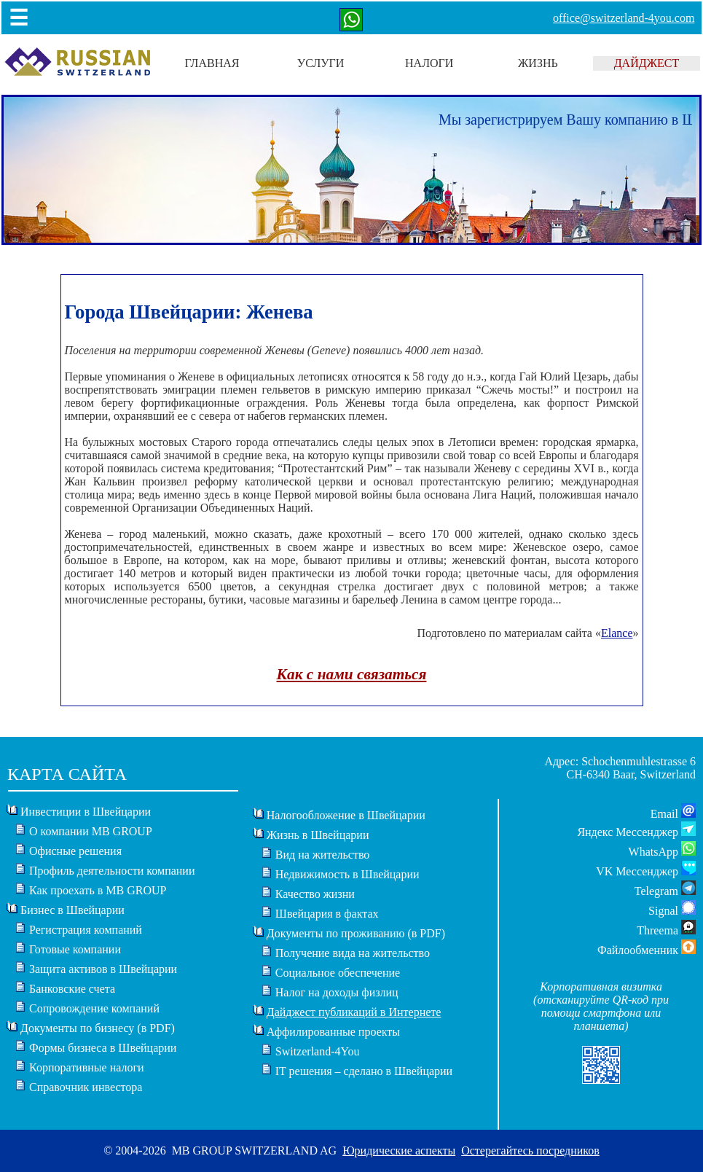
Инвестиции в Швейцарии (85, 811)
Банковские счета (72, 988)
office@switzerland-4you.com (623, 18)
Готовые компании (75, 949)
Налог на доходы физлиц (336, 992)
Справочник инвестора (85, 1087)
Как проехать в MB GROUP (97, 890)
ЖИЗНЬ (538, 63)
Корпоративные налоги (86, 1067)
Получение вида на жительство (352, 953)
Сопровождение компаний (94, 1008)
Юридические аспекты (398, 1150)
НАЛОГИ (429, 63)
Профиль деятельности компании (112, 870)
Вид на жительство (322, 854)
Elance (617, 633)
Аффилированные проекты (333, 1032)
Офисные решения (75, 851)
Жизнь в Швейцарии (318, 835)
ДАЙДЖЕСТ (647, 63)
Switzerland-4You (317, 1051)
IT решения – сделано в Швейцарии (363, 1071)
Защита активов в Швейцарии (103, 969)
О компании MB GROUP (90, 831)
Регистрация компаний (85, 929)
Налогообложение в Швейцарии (346, 815)
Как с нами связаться (352, 674)
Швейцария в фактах (327, 913)
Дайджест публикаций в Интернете (354, 1012)
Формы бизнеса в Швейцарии (102, 1048)
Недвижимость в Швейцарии (347, 874)
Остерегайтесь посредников (530, 1150)
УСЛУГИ (321, 63)
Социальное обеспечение (337, 972)
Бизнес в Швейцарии (72, 910)
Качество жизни (315, 894)
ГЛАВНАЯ (212, 63)
